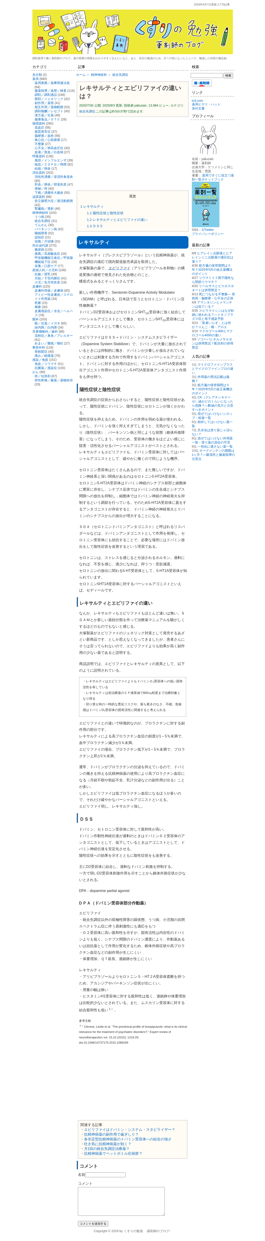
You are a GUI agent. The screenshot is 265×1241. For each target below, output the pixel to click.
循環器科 (38, 123)
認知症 (39, 237)
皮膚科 (37, 286)
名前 (81, 1175)
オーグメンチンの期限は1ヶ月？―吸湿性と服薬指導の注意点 (213, 455)
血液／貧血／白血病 (49, 152)
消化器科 (38, 172)
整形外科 (38, 347)
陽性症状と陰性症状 (105, 213)
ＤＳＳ (95, 226)
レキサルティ (92, 206)
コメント (85, 1183)
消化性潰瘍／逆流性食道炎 (54, 176)
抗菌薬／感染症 (46, 368)
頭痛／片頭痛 (44, 241)
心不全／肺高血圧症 (49, 148)
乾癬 (38, 303)
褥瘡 (38, 307)
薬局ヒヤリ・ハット (206, 104)
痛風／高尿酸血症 (47, 253)
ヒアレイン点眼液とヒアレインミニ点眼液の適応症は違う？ (212, 257)
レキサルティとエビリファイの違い (117, 220)
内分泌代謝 (40, 245)
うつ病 (39, 217)
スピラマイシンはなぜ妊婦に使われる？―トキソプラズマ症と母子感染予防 (213, 315)
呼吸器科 (38, 156)
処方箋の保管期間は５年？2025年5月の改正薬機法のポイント (212, 269)
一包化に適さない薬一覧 (215, 446)
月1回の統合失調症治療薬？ (107, 1149)
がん (35, 372)
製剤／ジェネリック (49, 99)
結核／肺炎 (43, 168)
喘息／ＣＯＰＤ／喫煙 (51, 164)
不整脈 (39, 144)
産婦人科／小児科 (45, 270)
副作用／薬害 (44, 103)
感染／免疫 (40, 360)
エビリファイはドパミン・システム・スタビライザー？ (129, 1129)
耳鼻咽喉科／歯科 (45, 331)
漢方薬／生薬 (44, 115)
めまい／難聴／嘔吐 (49, 343)
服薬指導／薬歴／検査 (51, 90)
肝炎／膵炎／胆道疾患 (51, 184)
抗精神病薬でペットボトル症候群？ (113, 1153)
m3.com (197, 100)
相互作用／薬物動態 (49, 107)
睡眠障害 (41, 233)
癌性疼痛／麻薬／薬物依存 (54, 380)
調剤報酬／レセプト (49, 111)
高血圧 (39, 127)
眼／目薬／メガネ (47, 323)
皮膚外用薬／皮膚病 (49, 290)
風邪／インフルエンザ (51, 160)
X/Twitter (207, 230)
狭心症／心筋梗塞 (47, 140)
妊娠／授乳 (43, 274)
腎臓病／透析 (44, 208)
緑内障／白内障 (46, 327)
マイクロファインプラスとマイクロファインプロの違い (212, 369)
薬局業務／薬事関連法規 (52, 83)
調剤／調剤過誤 (46, 95)
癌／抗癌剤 (43, 376)
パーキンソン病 (46, 229)
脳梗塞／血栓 (44, 136)
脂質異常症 (43, 131)
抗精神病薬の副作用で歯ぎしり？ (111, 1134)
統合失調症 (87, 111)
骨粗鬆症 (41, 351)
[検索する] (207, 75)
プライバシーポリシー (208, 234)
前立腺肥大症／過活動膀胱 (54, 201)
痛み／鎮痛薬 (44, 355)
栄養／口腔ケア (46, 266)
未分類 (37, 74)
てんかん (41, 225)
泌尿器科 (38, 197)
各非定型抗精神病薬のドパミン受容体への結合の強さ (128, 1139)
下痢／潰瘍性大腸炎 (49, 192)
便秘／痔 (41, 188)
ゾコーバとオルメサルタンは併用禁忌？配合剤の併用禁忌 (212, 343)
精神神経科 (40, 212)
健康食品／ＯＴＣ (47, 119)
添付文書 (198, 108)
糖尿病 (39, 249)
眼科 (35, 319)
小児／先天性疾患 (47, 282)
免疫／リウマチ (46, 364)
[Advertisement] (132, 153)
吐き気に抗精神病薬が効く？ (107, 1144)
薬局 (35, 79)
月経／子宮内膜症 (47, 278)
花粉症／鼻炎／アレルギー (54, 335)
